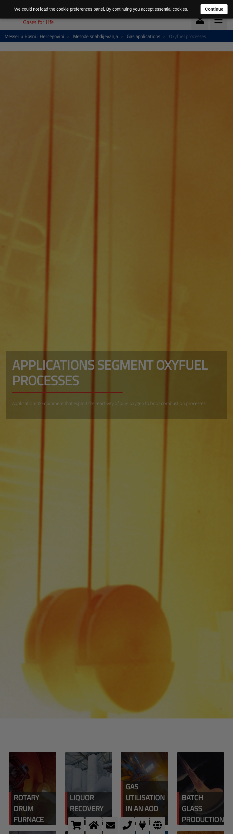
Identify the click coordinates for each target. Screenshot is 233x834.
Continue (214, 9)
